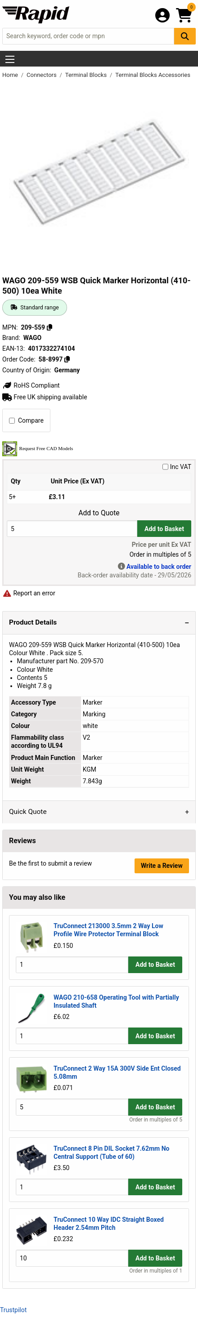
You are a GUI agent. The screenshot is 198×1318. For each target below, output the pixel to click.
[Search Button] (185, 36)
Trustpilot (13, 1310)
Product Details (33, 622)
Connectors (42, 74)
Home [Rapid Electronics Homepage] (10, 74)
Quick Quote (28, 812)
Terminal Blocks (86, 74)
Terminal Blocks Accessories (152, 74)
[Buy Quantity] (72, 528)
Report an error (28, 593)
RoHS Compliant (31, 385)
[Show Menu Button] (9, 59)
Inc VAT (176, 467)
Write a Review (162, 865)
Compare (26, 420)
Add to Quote (98, 513)
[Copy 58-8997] (67, 359)
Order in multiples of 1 (155, 1271)
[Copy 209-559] (49, 327)
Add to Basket (164, 528)
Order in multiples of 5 (155, 1120)
